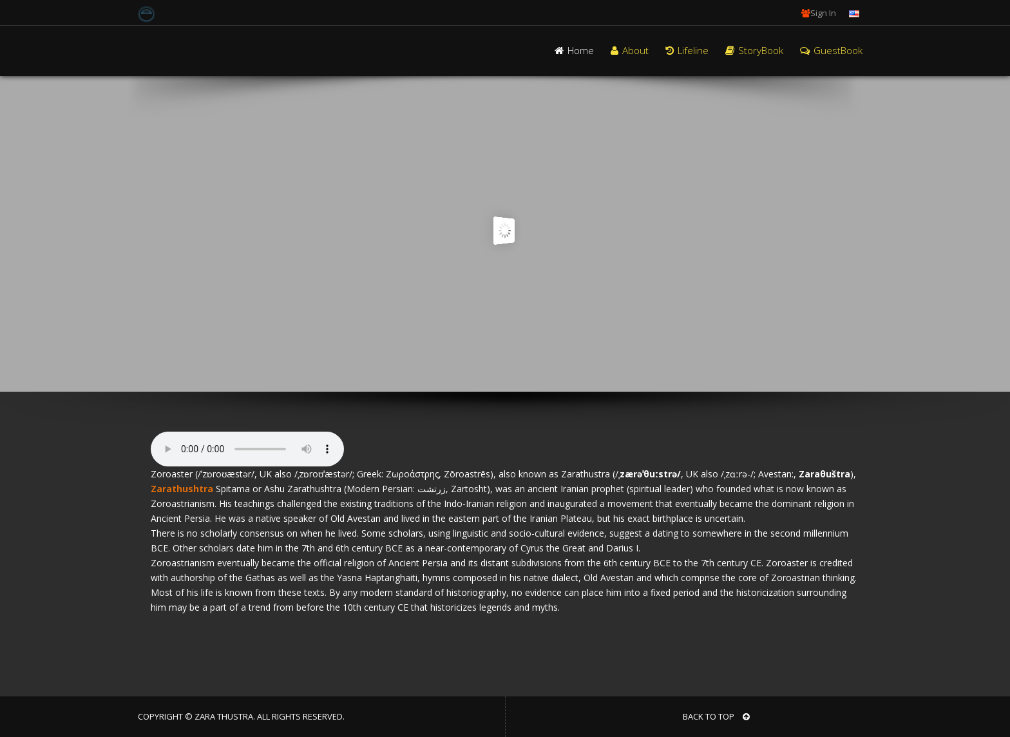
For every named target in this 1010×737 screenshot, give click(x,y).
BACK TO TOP (716, 716)
